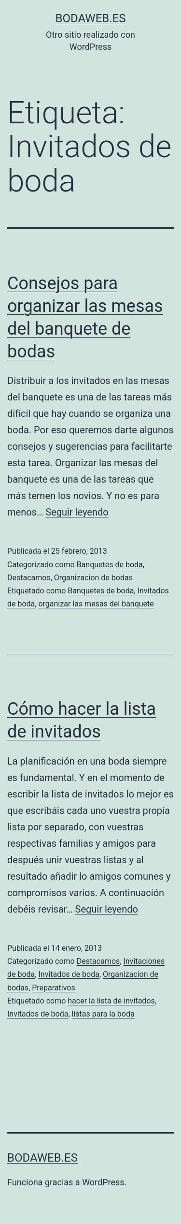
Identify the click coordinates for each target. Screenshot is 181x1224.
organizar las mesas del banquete (95, 603)
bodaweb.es (91, 18)
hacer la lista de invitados (111, 1000)
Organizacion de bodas (93, 577)
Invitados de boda (68, 974)
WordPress (103, 1182)
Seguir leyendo (76, 512)
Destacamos (29, 577)
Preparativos (53, 987)
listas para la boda (103, 1013)
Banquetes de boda (110, 564)
